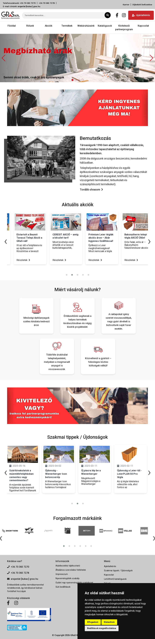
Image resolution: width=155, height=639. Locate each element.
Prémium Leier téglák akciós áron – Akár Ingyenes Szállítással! (130, 237)
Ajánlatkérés (141, 15)
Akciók (48, 25)
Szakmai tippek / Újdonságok (118, 570)
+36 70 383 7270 (18, 566)
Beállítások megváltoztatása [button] (101, 628)
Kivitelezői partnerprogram (124, 27)
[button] (151, 58)
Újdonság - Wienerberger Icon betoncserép (57, 473)
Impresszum (62, 574)
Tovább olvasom (91, 189)
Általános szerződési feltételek (71, 570)
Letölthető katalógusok (115, 579)
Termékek (66, 25)
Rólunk (30, 25)
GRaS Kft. (75, 635)
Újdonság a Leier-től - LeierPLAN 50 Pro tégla (130, 473)
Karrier (126, 4)
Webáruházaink (85, 25)
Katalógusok (105, 25)
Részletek (17, 260)
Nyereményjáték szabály (67, 578)
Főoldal (12, 25)
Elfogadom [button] (92, 622)
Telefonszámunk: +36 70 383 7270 (19, 3)
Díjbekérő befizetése (142, 4)
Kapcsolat (143, 25)
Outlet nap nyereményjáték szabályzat (74, 582)
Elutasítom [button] (109, 622)
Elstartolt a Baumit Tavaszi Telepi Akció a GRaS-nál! (59, 237)
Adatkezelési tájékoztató (68, 565)
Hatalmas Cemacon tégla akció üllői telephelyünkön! (21, 237)
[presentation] (76, 268)
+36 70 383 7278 (47, 3)
